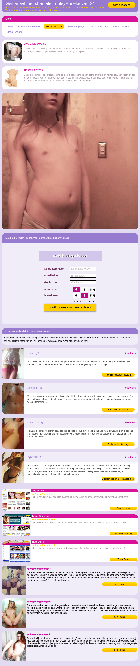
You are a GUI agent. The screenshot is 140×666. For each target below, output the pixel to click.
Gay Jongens (123, 508)
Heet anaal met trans (118, 409)
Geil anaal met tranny (118, 444)
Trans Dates (123, 559)
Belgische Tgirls (53, 26)
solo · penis (119, 584)
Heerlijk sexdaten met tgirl (118, 375)
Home (9, 26)
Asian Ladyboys (75, 26)
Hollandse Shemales (29, 26)
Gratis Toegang (122, 4)
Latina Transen (121, 26)
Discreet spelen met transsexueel (118, 479)
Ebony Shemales (99, 26)
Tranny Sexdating (123, 533)
